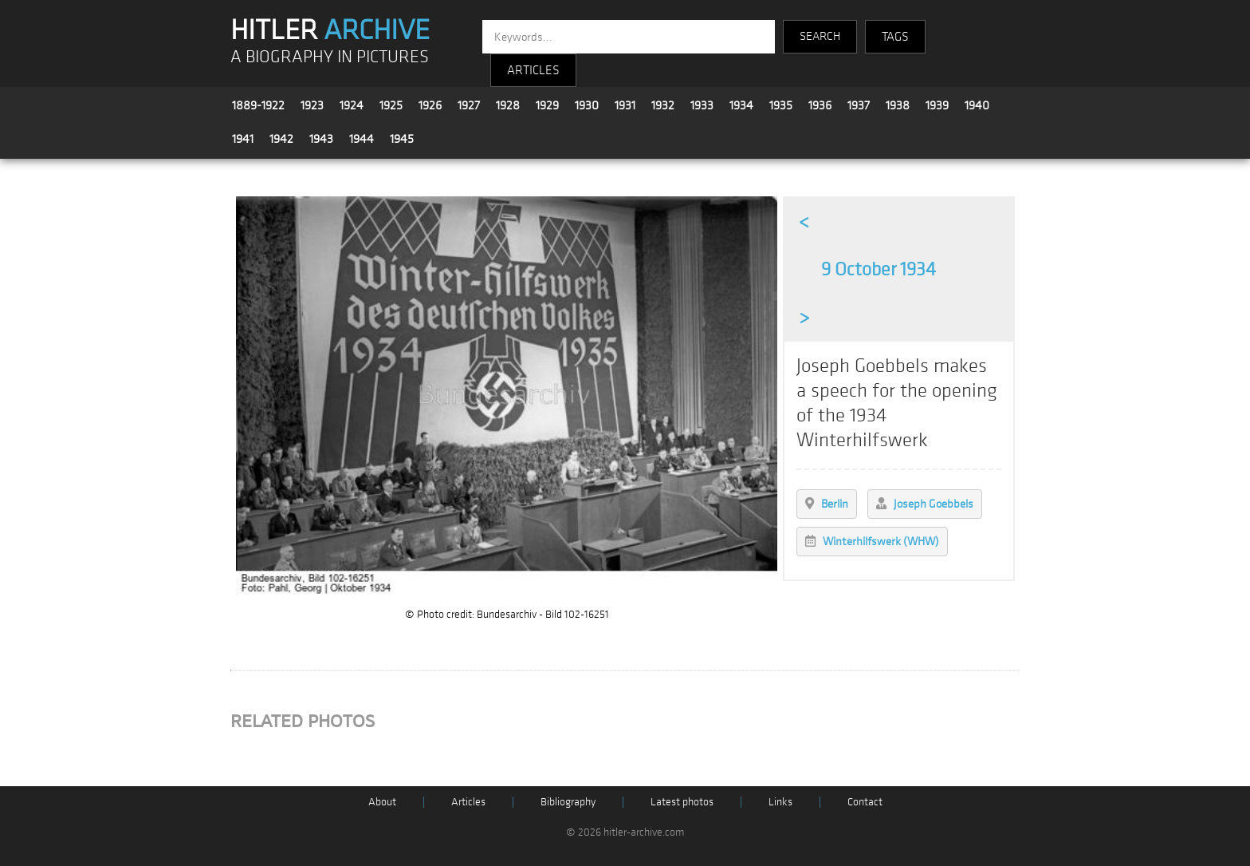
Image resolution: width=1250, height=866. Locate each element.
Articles (468, 801)
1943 (321, 139)
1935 (780, 105)
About (382, 801)
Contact (864, 801)
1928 (508, 105)
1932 (662, 105)
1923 (312, 105)
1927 (469, 105)
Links (780, 801)
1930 (587, 105)
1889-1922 (258, 105)
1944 (361, 139)
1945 (402, 139)
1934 (741, 105)
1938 (898, 105)
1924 (352, 105)
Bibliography (568, 801)
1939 (937, 105)
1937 (858, 105)
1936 (819, 105)
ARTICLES (533, 70)
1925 (391, 105)
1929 (547, 105)
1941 (243, 139)
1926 (430, 105)
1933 (701, 105)
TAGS (895, 37)
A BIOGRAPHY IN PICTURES (329, 57)
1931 (625, 105)
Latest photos (682, 801)
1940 (977, 105)
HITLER (330, 30)
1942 (281, 139)
